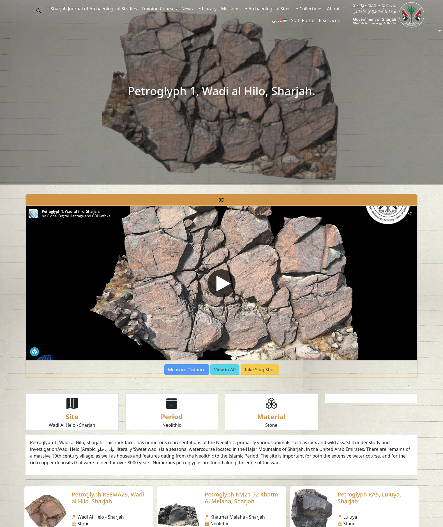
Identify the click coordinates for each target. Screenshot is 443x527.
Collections (310, 9)
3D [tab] (222, 200)
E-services (329, 20)
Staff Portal (303, 20)
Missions (230, 9)
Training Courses (159, 9)
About (333, 9)
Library (209, 9)
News (187, 9)
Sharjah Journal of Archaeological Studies (94, 9)
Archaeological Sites (268, 9)
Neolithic (171, 425)
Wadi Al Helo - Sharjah (72, 425)
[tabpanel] (221, 291)
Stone (271, 425)
